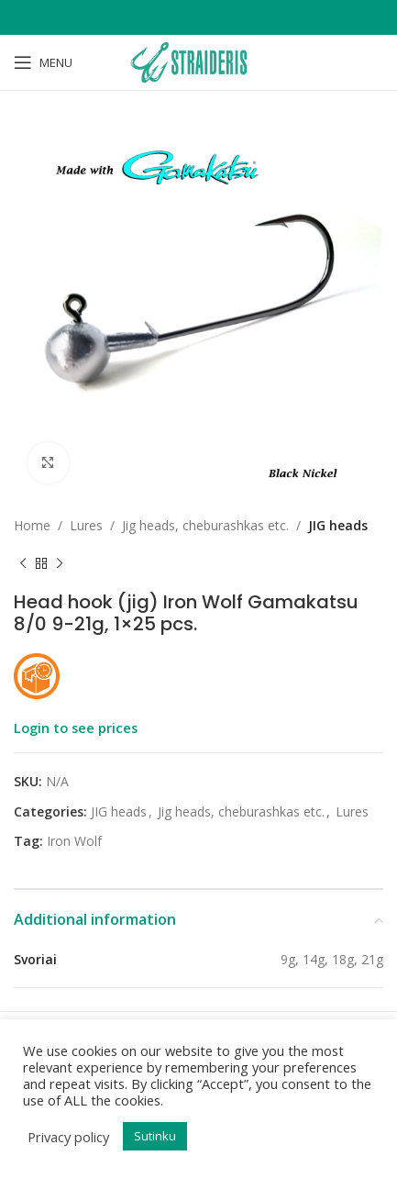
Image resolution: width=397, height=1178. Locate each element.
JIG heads (338, 525)
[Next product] (59, 563)
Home (32, 525)
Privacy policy (68, 1136)
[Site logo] (198, 61)
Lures (86, 525)
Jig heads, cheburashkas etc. (205, 525)
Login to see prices (76, 727)
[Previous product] (23, 563)
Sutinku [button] (155, 1136)
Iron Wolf (74, 841)
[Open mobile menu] (43, 62)
